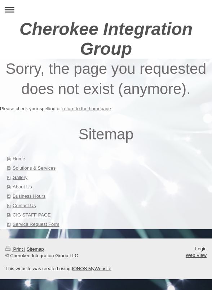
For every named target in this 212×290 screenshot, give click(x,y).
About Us (22, 186)
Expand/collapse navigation (106, 9)
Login (201, 248)
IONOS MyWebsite (91, 268)
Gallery (20, 177)
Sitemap (35, 249)
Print (14, 249)
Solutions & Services (34, 168)
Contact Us (24, 205)
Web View (196, 255)
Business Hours (29, 196)
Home (19, 158)
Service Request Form (36, 224)
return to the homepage (86, 108)
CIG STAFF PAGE (32, 215)
